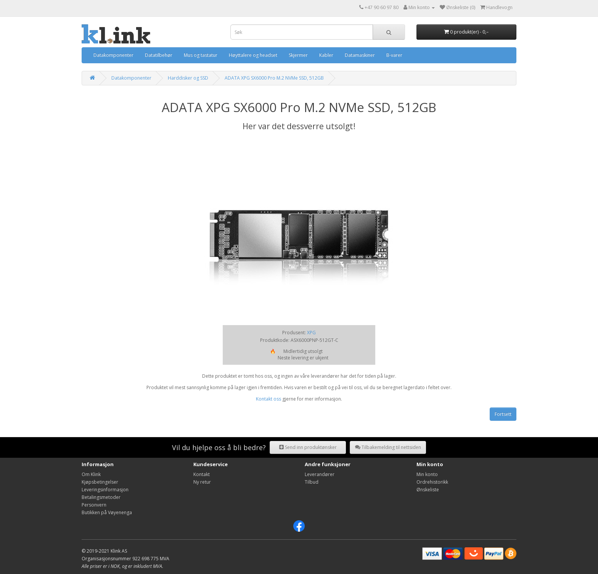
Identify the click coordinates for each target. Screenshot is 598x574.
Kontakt (201, 474)
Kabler (326, 55)
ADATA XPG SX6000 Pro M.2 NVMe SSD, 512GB (274, 78)
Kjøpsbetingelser (100, 482)
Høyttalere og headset (253, 55)
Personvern (94, 505)
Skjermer (298, 55)
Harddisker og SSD (188, 78)
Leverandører (319, 474)
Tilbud (311, 482)
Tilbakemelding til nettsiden (388, 447)
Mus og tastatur (200, 55)
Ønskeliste (427, 489)
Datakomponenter (113, 55)
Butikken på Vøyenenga (107, 512)
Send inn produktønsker (308, 447)
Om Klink (91, 474)
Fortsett (503, 414)
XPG (311, 332)
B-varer (394, 55)
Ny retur (202, 482)
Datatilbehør (158, 55)
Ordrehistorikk (432, 482)
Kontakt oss (268, 399)
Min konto (427, 474)
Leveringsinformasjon (105, 489)
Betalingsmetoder (101, 497)
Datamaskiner (360, 55)
